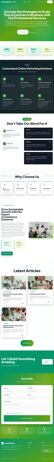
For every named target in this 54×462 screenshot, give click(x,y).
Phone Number (6, 394)
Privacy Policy (12, 412)
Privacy (43, 458)
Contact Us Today (47, 361)
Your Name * (6, 387)
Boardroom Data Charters (38, 293)
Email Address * (30, 387)
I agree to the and (14, 412)
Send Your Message (27, 417)
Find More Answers (7, 252)
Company (29, 394)
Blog (29, 1)
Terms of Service (20, 412)
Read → (22, 302)
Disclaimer (51, 458)
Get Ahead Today (22, 31)
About (25, 1)
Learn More (33, 31)
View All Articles (27, 342)
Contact (49, 1)
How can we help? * (7, 400)
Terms (47, 458)
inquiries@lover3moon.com (41, 1)
